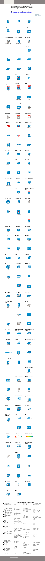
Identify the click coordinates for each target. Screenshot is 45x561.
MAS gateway (35, 549)
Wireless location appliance (26, 539)
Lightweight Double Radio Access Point (26, 535)
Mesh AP (24, 543)
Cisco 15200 (25, 510)
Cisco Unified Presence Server (27, 520)
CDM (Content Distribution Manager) (27, 509)
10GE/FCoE (35, 534)
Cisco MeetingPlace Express (7, 516)
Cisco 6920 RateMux (17, 513)
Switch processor (7, 549)
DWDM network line (36, 527)
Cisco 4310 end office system (17, 525)
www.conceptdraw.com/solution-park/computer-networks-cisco (21, 12)
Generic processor (7, 548)
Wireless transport (26, 529)
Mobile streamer (35, 551)
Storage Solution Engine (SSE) (8, 511)
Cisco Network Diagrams (14, 557)
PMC (34, 519)
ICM (24, 522)
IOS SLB (5, 521)
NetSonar (15, 514)
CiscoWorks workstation (8, 504)
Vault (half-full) (35, 529)
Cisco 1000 (16, 515)
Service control (35, 516)
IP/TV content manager (27, 553)
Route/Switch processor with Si (8, 532)
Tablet (24, 528)
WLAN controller (26, 536)
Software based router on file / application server (8, 513)
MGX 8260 (15, 547)
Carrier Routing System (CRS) (37, 512)
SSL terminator (25, 507)
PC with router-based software (7, 544)
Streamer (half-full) (36, 528)
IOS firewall (16, 538)
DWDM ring (35, 525)
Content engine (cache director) (8, 539)
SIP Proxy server (16, 509)
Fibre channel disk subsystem (36, 540)
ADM (15, 527)
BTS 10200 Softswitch (27, 551)
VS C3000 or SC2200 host (27, 549)
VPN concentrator (26, 505)
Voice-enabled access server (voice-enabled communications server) (18, 521)
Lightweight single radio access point (27, 532)
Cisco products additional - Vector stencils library (25, 502)
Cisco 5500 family (7, 550)
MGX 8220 (15, 546)
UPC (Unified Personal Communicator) (37, 518)
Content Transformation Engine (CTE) (27, 515)
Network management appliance (8, 509)
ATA (14, 508)
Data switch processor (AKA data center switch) (18, 536)
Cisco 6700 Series (17, 543)
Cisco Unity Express (17, 530)
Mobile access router (36, 510)
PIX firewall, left (16, 541)
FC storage (35, 513)
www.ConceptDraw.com (9, 1)
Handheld (34, 545)
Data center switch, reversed (36, 531)
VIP (5, 527)
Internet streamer (36, 546)
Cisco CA (15, 504)
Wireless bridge (26, 530)
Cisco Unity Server (17, 531)
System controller (17, 518)
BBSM (15, 507)
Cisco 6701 (16, 552)
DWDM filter (35, 524)
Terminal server (6, 530)
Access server (6, 505)
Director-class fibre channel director (36, 538)
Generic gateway (36, 544)
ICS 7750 (25, 504)
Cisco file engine (7, 540)
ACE (14, 519)
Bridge (5, 520)
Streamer (34, 522)
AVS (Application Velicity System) (8, 536)
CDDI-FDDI (6, 525)
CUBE (34, 536)
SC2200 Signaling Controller (26, 545)
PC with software (7, 545)
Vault (34, 523)
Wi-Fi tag (24, 537)
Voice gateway (16, 505)
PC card (24, 523)
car (33, 535)
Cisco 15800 (25, 511)
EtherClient (25, 527)
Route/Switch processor (8, 533)
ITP (14, 503)
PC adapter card (7, 526)
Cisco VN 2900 (25, 516)
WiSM (24, 542)
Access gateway (26, 503)
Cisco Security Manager (18, 534)
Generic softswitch (36, 505)
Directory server (16, 523)
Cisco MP (15, 537)
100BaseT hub (6, 522)
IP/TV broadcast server (37, 503)
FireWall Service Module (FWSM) (18, 529)
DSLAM (15, 548)
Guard (34, 509)
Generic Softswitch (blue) (36, 507)
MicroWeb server (17, 510)
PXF (5, 534)
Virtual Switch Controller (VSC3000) (27, 547)
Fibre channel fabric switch (36, 543)
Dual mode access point (27, 525)
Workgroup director (7, 507)
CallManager (16, 542)
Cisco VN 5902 (25, 518)
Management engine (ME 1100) (7, 542)
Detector (24, 552)
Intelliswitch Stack (36, 515)
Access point (25, 524)
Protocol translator (7, 503)
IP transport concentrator (6, 554)
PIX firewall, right (17, 540)
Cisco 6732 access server (17, 550)
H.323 (15, 553)
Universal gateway (36, 504)
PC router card (6, 517)
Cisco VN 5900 (25, 517)
